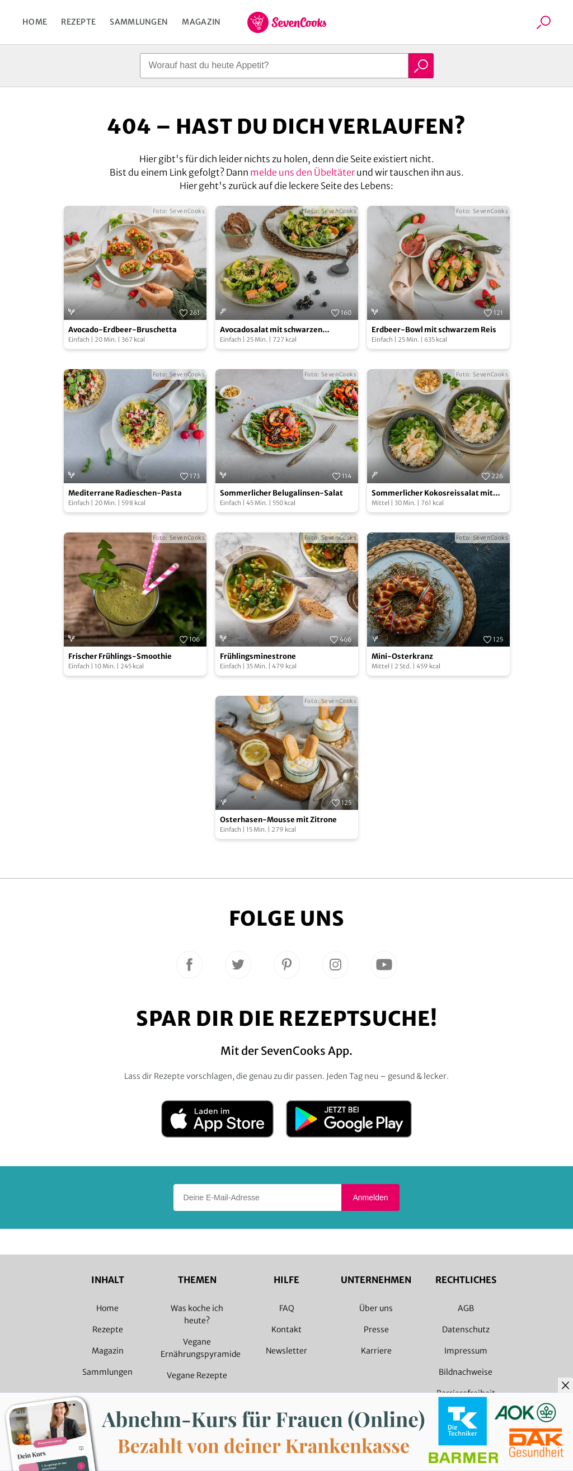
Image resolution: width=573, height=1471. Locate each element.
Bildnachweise (465, 1372)
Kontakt (286, 1329)
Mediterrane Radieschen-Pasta (125, 493)
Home (34, 22)
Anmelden (370, 1197)
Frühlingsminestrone (258, 656)
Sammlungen (139, 22)
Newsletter (286, 1351)
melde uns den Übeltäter (302, 172)
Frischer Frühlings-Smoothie (120, 656)
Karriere (376, 1351)
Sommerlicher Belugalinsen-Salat (281, 493)
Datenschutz (466, 1329)
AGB (466, 1308)
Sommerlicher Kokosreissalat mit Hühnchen (432, 493)
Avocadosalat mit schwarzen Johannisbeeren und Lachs (271, 330)
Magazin (201, 22)
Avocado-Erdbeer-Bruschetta (122, 329)
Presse (376, 1329)
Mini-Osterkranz (402, 656)
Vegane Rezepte (197, 1375)
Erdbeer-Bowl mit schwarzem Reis (434, 329)
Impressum (465, 1351)
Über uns (376, 1308)
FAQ (286, 1308)
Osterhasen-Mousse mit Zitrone (278, 819)
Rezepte (78, 22)
